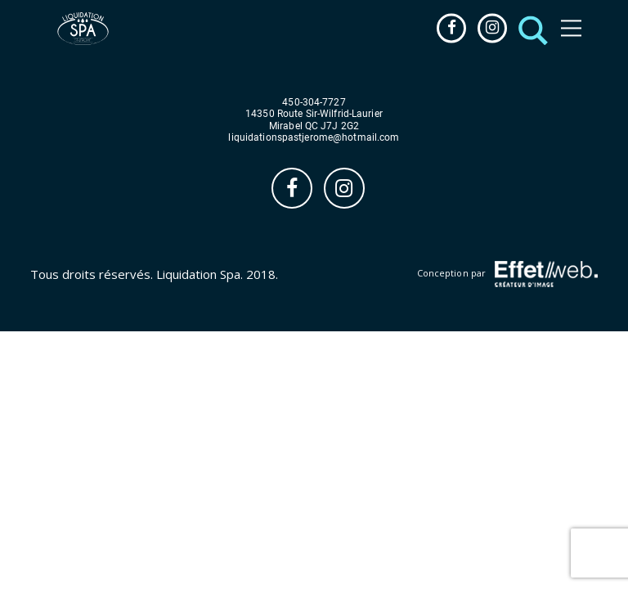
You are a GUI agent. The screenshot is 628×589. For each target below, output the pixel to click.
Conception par (507, 274)
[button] (528, 28)
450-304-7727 (313, 102)
